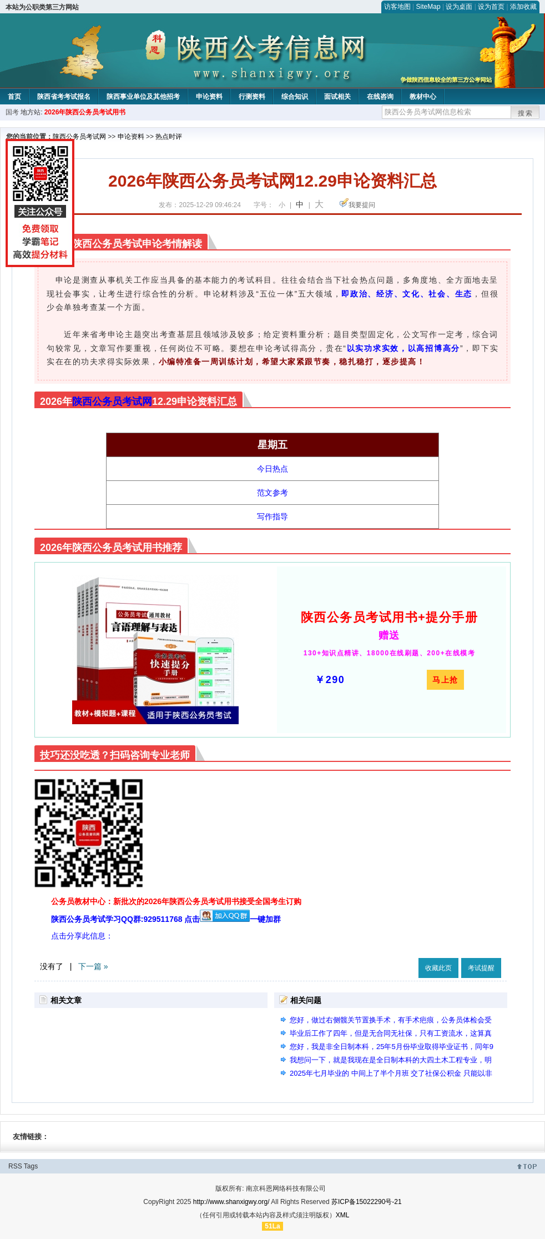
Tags (31, 1166)
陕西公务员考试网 (79, 137)
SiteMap (428, 7)
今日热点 (272, 468)
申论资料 (209, 97)
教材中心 (423, 97)
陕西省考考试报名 (63, 97)
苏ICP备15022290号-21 (366, 1202)
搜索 (525, 113)
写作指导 (272, 516)
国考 (12, 112)
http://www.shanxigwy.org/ (231, 1202)
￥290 (330, 679)
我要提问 (362, 205)
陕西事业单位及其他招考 (143, 97)
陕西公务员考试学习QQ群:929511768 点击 (150, 919)
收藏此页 (438, 968)
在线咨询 (380, 97)
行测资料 (252, 97)
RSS (15, 1166)
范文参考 (272, 492)
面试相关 (337, 97)
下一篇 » (93, 966)
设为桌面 (459, 7)
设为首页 (491, 7)
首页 (14, 97)
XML (343, 1215)
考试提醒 (481, 968)
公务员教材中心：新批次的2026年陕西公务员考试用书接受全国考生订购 (176, 901)
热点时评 (168, 137)
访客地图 (397, 7)
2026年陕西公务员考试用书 (85, 112)
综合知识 (294, 97)
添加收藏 (523, 7)
